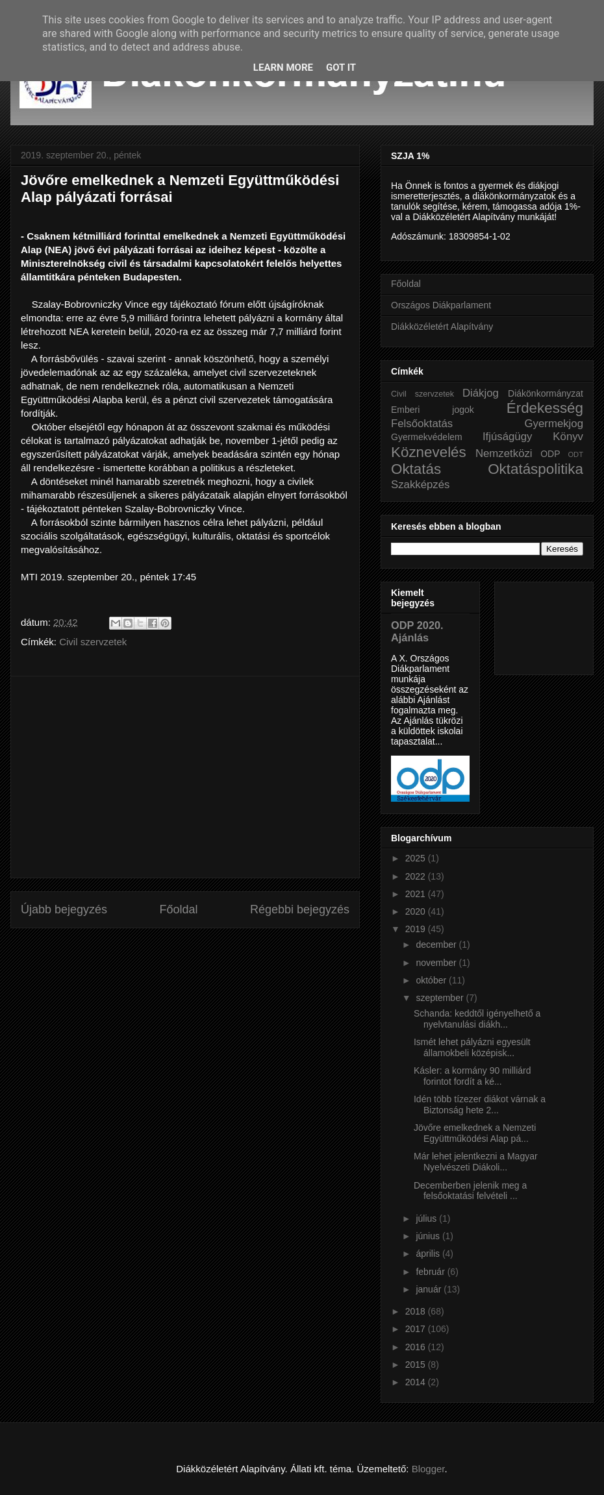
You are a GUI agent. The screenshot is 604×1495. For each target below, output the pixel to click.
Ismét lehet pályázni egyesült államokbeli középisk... (472, 1047)
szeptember (441, 998)
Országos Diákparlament (441, 305)
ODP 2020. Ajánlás (417, 631)
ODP (550, 454)
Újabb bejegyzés (64, 909)
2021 (416, 894)
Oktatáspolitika (535, 469)
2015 (416, 1364)
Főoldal (178, 909)
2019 (416, 929)
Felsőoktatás (422, 423)
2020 (416, 911)
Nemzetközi (504, 453)
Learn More (283, 67)
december (437, 944)
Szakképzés (420, 484)
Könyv (568, 436)
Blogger (428, 1468)
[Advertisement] (185, 777)
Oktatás (416, 469)
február (431, 1271)
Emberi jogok (432, 409)
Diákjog (480, 393)
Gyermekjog (554, 423)
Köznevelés (428, 452)
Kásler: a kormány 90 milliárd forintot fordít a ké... (472, 1076)
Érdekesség (545, 408)
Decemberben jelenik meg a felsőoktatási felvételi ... (470, 1191)
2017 (416, 1329)
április (429, 1253)
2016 (416, 1347)
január (430, 1289)
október (432, 980)
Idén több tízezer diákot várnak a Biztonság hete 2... (480, 1104)
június (429, 1236)
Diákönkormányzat (545, 393)
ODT (575, 454)
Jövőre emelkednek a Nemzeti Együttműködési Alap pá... (475, 1133)
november (437, 963)
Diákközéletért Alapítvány (442, 326)
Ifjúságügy (508, 436)
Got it (341, 67)
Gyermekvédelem (426, 437)
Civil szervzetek (93, 641)
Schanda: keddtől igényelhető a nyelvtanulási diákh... (477, 1019)
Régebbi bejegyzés (299, 909)
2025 (416, 858)
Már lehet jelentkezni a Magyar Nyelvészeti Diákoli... (476, 1161)
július (427, 1218)
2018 (416, 1311)
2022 (416, 876)
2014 (416, 1382)
